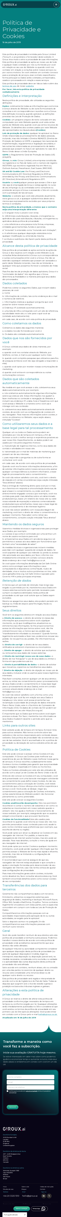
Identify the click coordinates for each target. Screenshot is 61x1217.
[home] (9, 4)
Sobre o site (25, 1187)
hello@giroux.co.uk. (47, 1014)
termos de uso (9, 86)
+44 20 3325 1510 (11, 1196)
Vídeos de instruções (46, 1187)
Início (5, 1187)
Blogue (24, 1189)
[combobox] (14, 1214)
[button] (56, 4)
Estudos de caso (8, 1189)
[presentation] (25, 1099)
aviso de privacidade (31, 1091)
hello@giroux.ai (29, 1196)
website (30, 86)
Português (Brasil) (11, 1215)
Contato (42, 1189)
